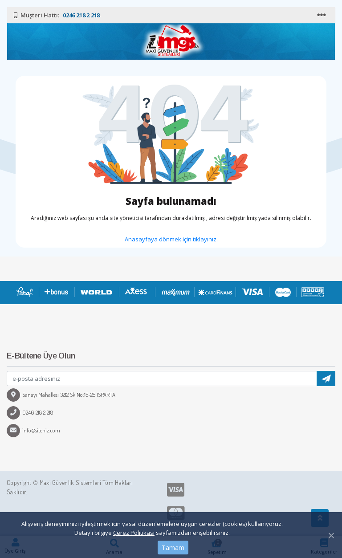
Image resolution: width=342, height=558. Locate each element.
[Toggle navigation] (322, 15)
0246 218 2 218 (30, 412)
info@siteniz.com (33, 430)
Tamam (173, 547)
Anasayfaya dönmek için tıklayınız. (171, 239)
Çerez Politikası (134, 533)
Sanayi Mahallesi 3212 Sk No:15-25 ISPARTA (61, 394)
